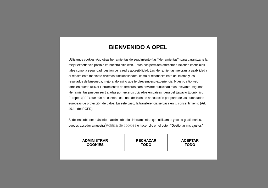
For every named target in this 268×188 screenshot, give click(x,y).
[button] (95, 142)
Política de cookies (121, 125)
